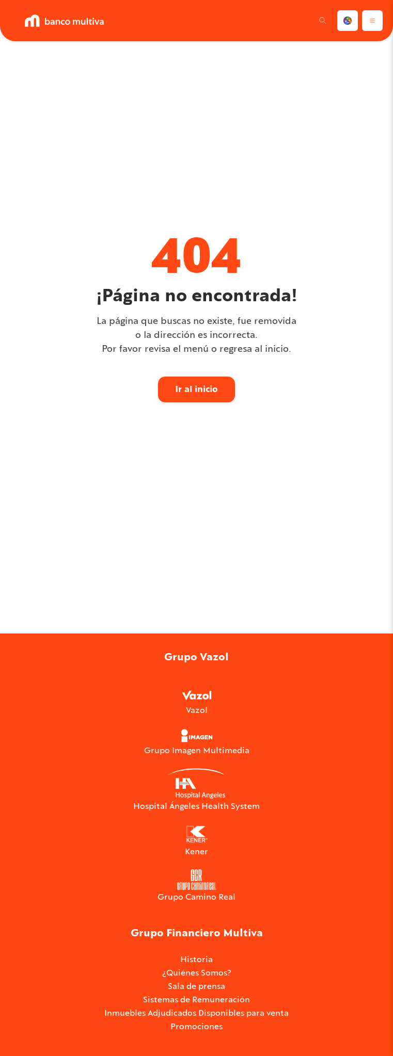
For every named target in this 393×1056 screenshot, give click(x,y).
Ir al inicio (196, 389)
